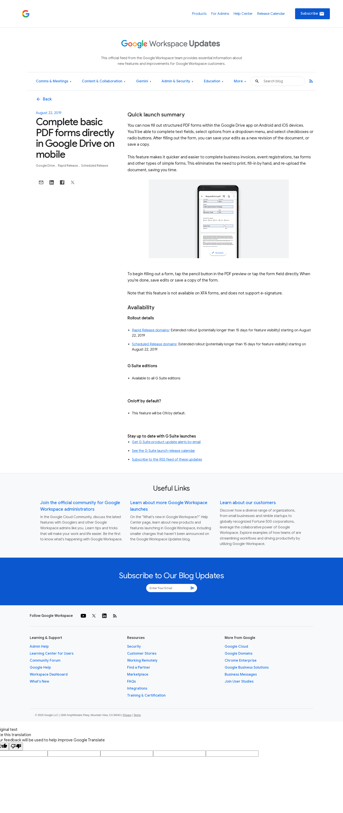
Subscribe (312, 13)
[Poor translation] (16, 747)
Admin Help (39, 646)
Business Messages (241, 674)
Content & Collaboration (103, 81)
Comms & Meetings (53, 81)
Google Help (40, 667)
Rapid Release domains (150, 330)
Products (199, 14)
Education (213, 81)
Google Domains (238, 653)
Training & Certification (146, 695)
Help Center (243, 14)
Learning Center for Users (52, 653)
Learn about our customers (248, 502)
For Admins (220, 14)
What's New (39, 681)
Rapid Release (68, 166)
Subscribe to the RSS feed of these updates (167, 459)
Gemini (143, 81)
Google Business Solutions (247, 667)
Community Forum (45, 660)
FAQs (131, 681)
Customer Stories (141, 653)
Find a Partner (138, 667)
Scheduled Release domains (154, 344)
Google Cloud (236, 646)
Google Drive (45, 166)
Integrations (137, 688)
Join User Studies (239, 681)
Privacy (127, 715)
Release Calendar (271, 14)
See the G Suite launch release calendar (163, 451)
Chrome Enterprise (241, 660)
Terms (137, 715)
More (240, 81)
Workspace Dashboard (49, 674)
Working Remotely (142, 660)
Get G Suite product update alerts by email (166, 442)
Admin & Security (177, 81)
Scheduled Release (94, 166)
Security (134, 646)
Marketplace (137, 674)
